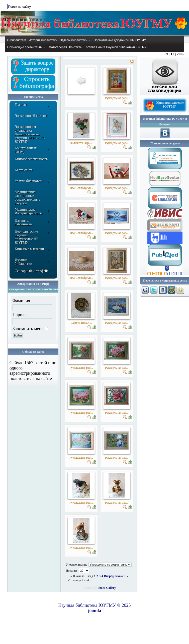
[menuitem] (17, 40)
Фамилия (21, 300)
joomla (94, 610)
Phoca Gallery (107, 588)
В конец (120, 576)
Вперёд (109, 576)
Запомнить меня (28, 328)
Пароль (20, 314)
